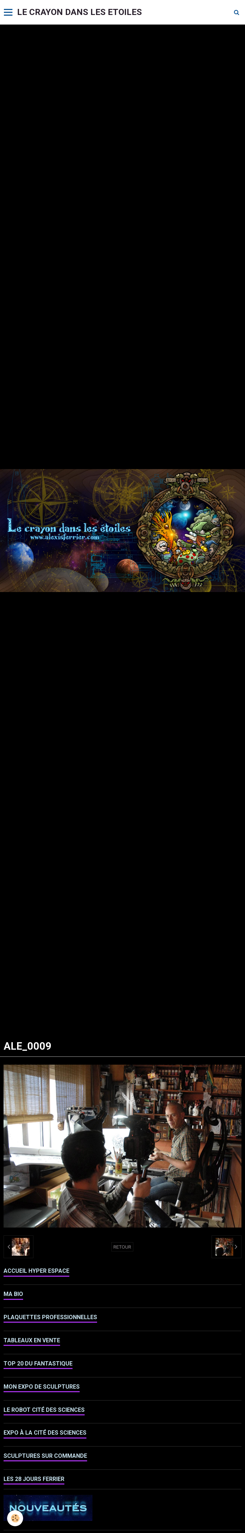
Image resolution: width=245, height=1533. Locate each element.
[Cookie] (15, 1518)
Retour (122, 1247)
